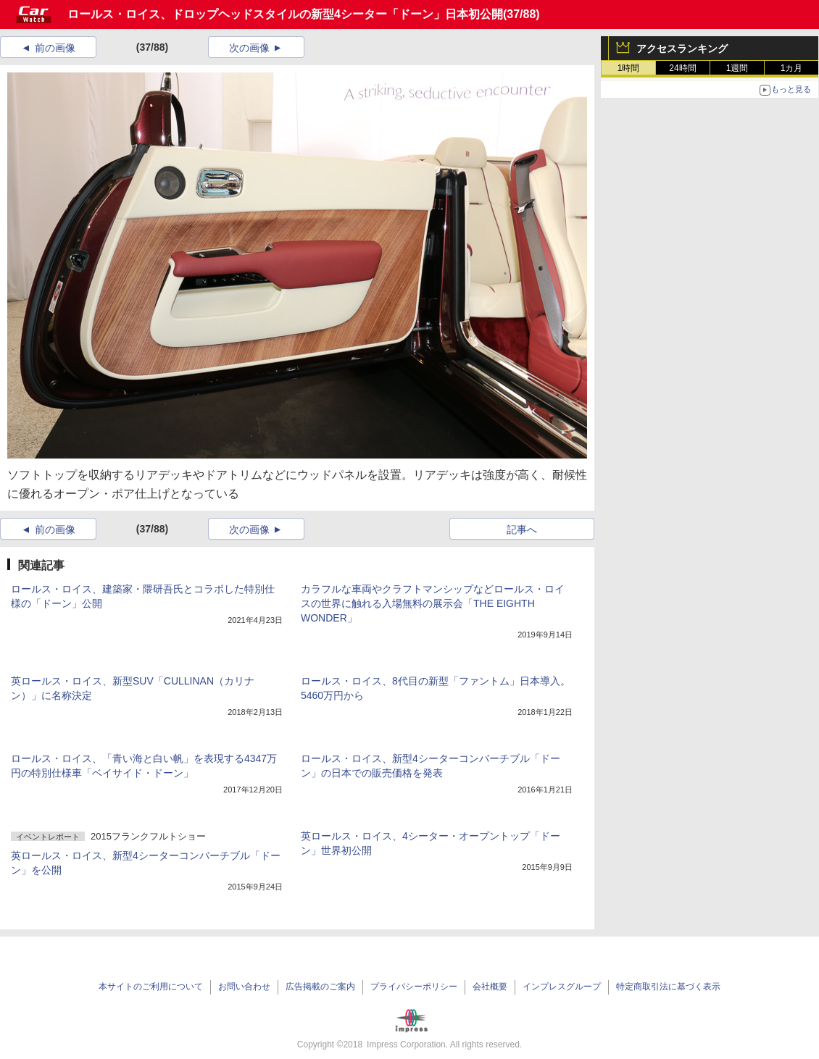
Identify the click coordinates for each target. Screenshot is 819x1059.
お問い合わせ (244, 986)
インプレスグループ (562, 986)
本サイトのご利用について (151, 986)
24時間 (682, 68)
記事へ (522, 529)
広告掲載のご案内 (320, 986)
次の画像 (249, 48)
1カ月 (792, 68)
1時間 (629, 68)
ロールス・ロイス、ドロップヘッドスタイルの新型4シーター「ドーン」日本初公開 (285, 14)
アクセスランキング (682, 48)
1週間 (737, 68)
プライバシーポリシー (413, 986)
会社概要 (490, 986)
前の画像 (55, 48)
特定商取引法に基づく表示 (668, 986)
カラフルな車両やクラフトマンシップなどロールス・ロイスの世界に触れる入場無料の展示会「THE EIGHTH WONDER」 (433, 603)
